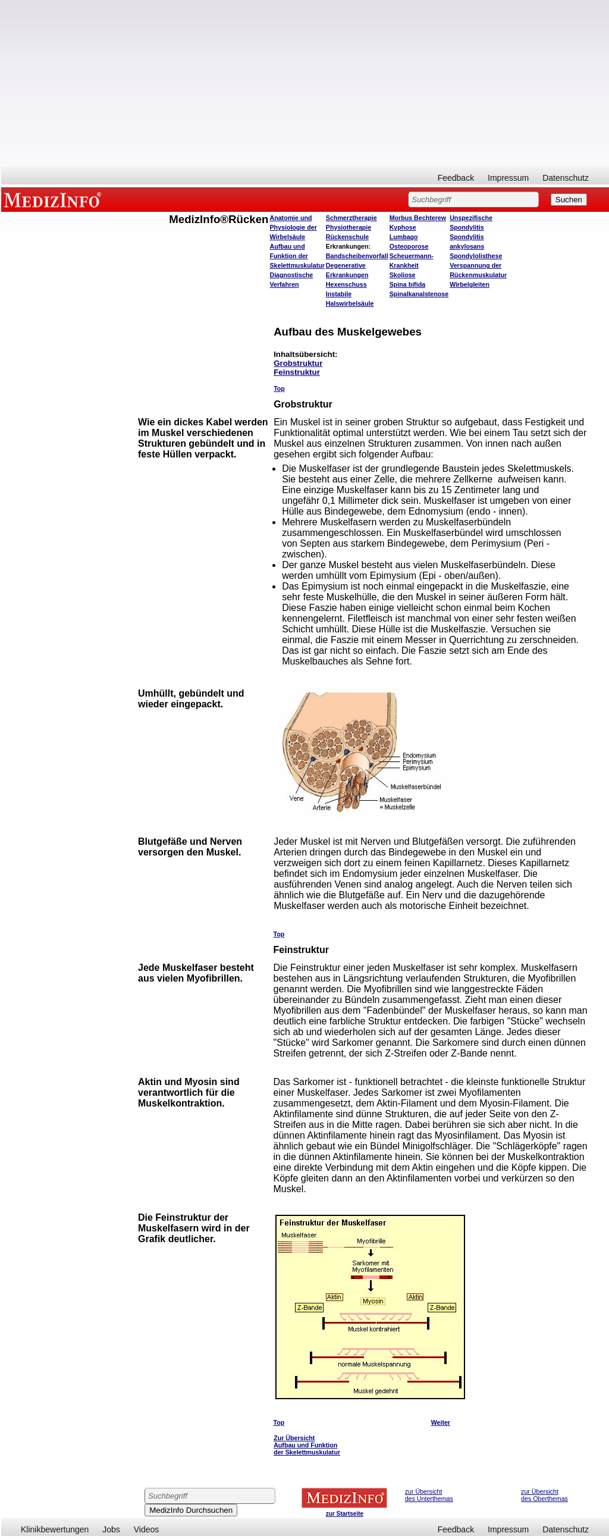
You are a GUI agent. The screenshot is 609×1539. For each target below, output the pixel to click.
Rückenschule (347, 236)
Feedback (456, 178)
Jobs (111, 1529)
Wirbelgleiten (469, 284)
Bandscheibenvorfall (357, 255)
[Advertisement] (305, 83)
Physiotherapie (348, 227)
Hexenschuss (346, 284)
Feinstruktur (297, 372)
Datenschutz (565, 178)
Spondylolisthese (476, 255)
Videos (146, 1529)
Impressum (508, 178)
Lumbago (404, 236)
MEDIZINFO (54, 199)
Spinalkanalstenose (419, 293)
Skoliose (403, 274)
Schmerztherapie (351, 217)
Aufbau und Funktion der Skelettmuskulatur (296, 256)
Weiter (440, 1422)
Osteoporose (409, 246)
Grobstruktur (298, 363)
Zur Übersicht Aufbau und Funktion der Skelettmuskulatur (307, 1445)
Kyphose (403, 227)
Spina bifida (407, 284)
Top (279, 388)
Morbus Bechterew (418, 217)
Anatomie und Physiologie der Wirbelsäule (292, 227)
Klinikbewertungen (55, 1529)
